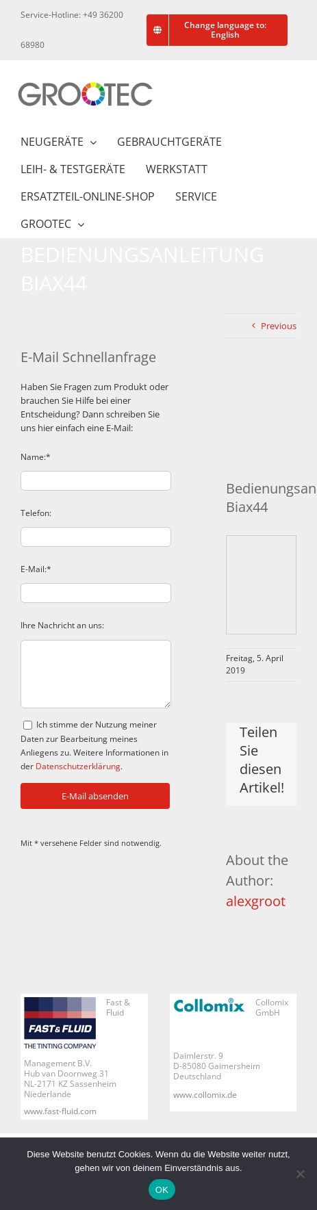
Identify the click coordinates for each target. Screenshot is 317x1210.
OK (161, 1190)
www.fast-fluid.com (60, 1111)
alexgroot (256, 901)
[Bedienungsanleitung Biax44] (261, 429)
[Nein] (300, 1174)
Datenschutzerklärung (78, 766)
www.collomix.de (205, 1094)
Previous (278, 326)
